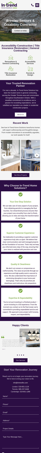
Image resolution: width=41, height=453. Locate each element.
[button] (4, 155)
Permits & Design (30, 74)
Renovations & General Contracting (10, 62)
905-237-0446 (24, 389)
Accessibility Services (30, 62)
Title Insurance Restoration (11, 74)
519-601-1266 (25, 392)
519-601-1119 (24, 387)
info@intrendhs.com (20, 383)
